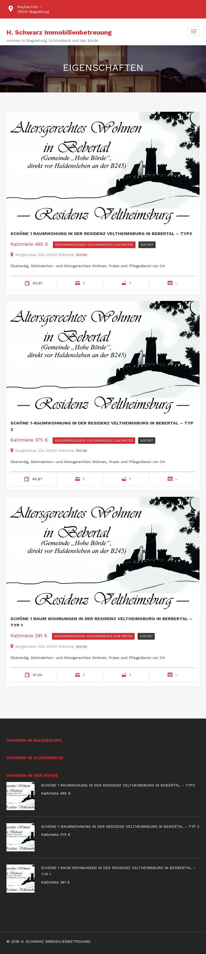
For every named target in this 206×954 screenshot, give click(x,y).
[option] (103, 9)
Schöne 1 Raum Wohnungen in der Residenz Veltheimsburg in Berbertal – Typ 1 (101, 622)
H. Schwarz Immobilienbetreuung (59, 32)
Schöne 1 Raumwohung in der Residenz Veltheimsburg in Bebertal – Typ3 (101, 233)
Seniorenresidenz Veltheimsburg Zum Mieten (94, 245)
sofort (147, 245)
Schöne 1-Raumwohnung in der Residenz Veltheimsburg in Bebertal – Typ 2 (101, 426)
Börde (81, 254)
